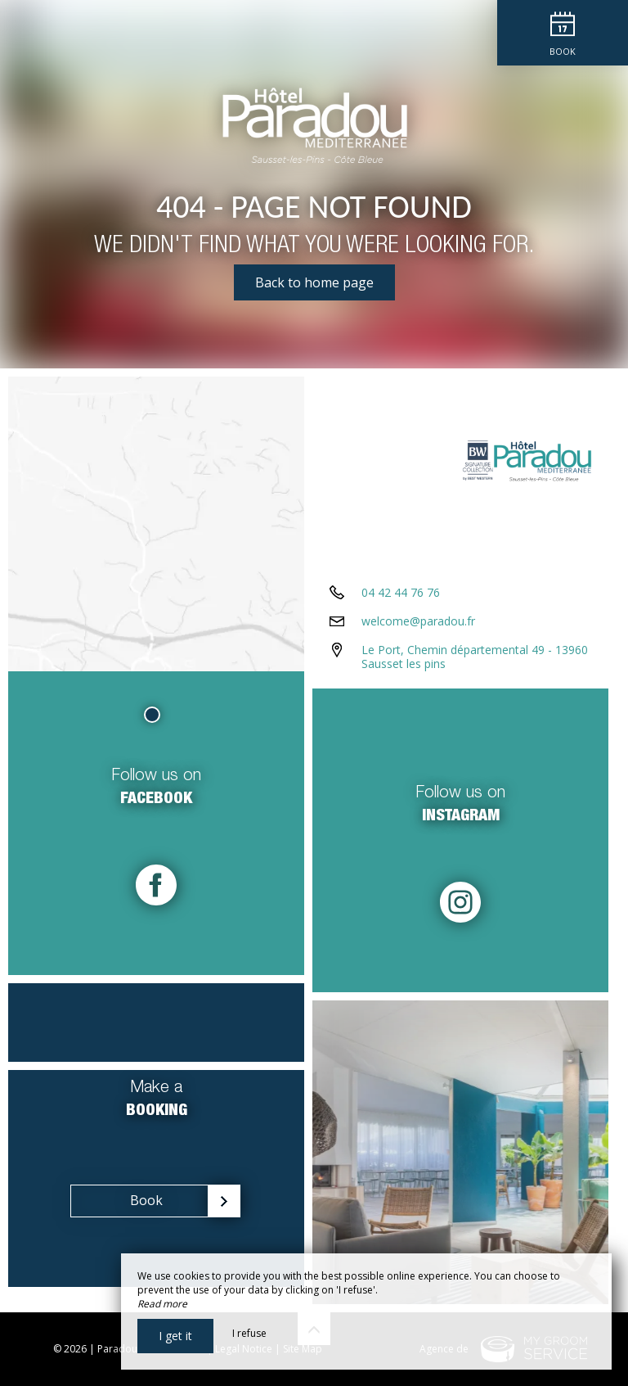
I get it (175, 1335)
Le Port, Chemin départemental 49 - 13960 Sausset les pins (474, 656)
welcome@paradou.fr (418, 621)
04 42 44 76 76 (400, 592)
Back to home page (314, 282)
